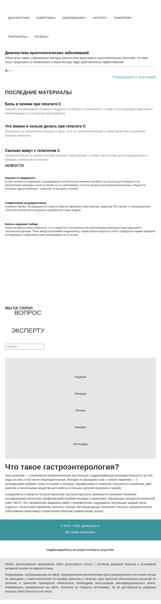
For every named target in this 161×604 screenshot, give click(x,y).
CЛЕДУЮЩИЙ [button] (146, 77)
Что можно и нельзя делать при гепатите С (45, 126)
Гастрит (100, 18)
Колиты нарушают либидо (21, 224)
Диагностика (19, 18)
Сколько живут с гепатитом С (32, 150)
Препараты (18, 36)
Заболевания (74, 18)
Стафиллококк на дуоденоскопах (26, 203)
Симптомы (46, 18)
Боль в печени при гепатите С (33, 104)
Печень (42, 36)
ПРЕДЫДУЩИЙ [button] (123, 77)
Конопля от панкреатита (20, 178)
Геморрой (123, 18)
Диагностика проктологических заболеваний (47, 53)
